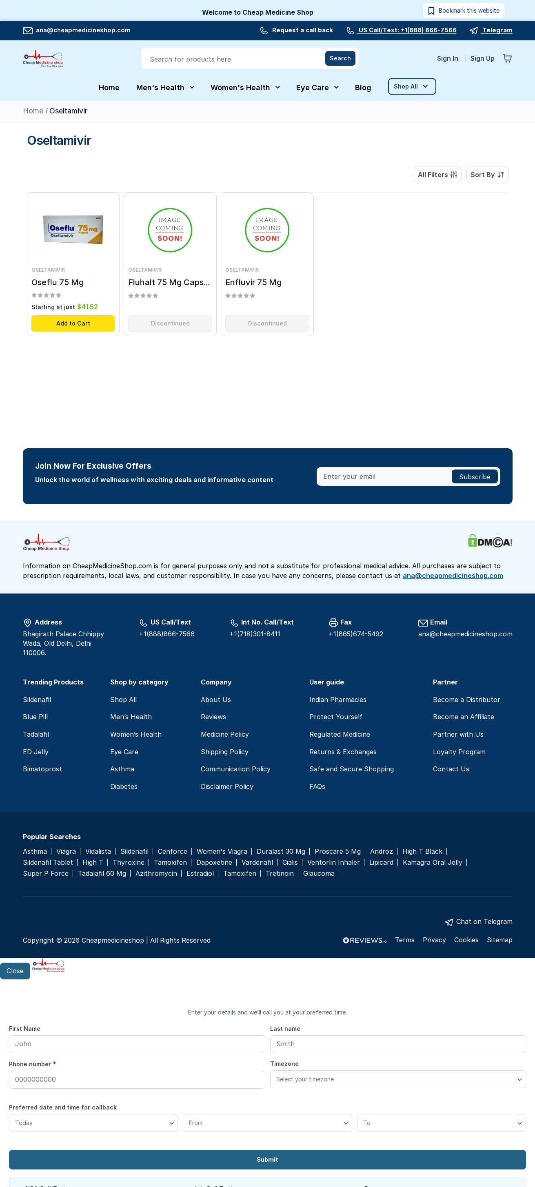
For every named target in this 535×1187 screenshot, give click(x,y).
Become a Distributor (466, 699)
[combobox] (250, 59)
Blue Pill (35, 717)
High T (92, 862)
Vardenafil (257, 862)
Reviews (213, 717)
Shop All (123, 699)
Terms (405, 940)
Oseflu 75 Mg (57, 284)
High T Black (422, 851)
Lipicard (381, 862)
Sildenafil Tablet (48, 862)
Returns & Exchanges (343, 752)
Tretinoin (280, 873)
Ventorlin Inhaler (333, 862)
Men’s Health (131, 717)
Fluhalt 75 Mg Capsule (171, 284)
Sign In (448, 58)
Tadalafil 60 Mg (102, 873)
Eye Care (124, 752)
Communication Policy (236, 769)
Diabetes (124, 786)
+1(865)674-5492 (356, 634)
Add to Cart (73, 324)
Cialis (290, 862)
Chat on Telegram (484, 921)
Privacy (434, 940)
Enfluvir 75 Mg (253, 284)
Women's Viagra (222, 851)
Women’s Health (136, 734)
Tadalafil (36, 734)
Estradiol (200, 873)
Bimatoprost (42, 769)
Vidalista (98, 851)
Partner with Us (458, 734)
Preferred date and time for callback (63, 1107)
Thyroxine (128, 862)
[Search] (340, 58)
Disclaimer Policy (227, 786)
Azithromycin (156, 873)
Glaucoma (319, 873)
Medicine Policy (225, 734)
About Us (216, 699)
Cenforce (172, 851)
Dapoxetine (214, 862)
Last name (285, 1028)
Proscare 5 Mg (338, 851)
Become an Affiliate (463, 717)
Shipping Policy (225, 752)
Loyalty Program (459, 752)
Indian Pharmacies (337, 699)
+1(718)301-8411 (254, 634)
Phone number (32, 1064)
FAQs (317, 786)
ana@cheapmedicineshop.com (77, 30)
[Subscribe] (475, 476)
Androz (381, 851)
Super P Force (46, 873)
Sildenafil (37, 699)
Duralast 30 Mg (281, 851)
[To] (441, 1123)
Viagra (66, 851)
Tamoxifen (170, 862)
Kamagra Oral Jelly (432, 862)
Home (34, 110)
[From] (267, 1123)
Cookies (466, 940)
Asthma (122, 769)
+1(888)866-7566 (167, 634)
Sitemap (500, 940)
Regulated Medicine (339, 734)
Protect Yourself (335, 717)
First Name (24, 1028)
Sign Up (483, 58)
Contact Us (451, 769)
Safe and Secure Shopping (351, 769)
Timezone (284, 1063)
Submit (267, 1159)
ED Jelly (36, 752)
